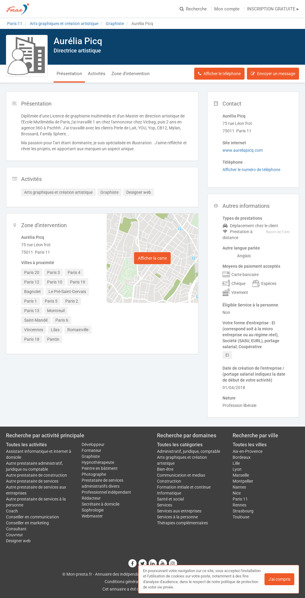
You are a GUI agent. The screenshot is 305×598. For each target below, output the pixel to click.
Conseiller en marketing (27, 522)
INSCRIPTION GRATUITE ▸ (273, 9)
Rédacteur (91, 498)
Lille (236, 463)
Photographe (94, 474)
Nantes (239, 487)
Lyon (237, 469)
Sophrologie (93, 510)
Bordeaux (241, 457)
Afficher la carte (152, 258)
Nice (237, 493)
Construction (169, 481)
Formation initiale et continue (184, 487)
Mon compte (226, 9)
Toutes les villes (250, 444)
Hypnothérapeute (98, 462)
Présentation (69, 73)
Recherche (193, 9)
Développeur (93, 444)
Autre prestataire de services (32, 481)
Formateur (91, 450)
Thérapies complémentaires (182, 522)
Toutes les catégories (180, 444)
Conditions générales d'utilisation (135, 581)
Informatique (169, 493)
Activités (96, 73)
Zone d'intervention (130, 73)
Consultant (16, 528)
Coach (12, 511)
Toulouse (241, 517)
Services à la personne (177, 517)
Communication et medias (181, 475)
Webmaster (92, 516)
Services (164, 505)
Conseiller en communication (32, 517)
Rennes (239, 505)
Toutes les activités (26, 444)
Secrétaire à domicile (100, 504)
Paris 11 (240, 499)
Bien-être (165, 469)
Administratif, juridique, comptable (188, 451)
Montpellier (243, 481)
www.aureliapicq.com (242, 150)
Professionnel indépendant (106, 492)
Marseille (241, 475)
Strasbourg (243, 511)
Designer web (18, 540)
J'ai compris (279, 579)
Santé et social (170, 499)
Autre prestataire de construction (36, 475)
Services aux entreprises (179, 511)
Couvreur (14, 534)
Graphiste (91, 456)
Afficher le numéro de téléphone (251, 169)
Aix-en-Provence (247, 451)
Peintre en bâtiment (100, 468)
